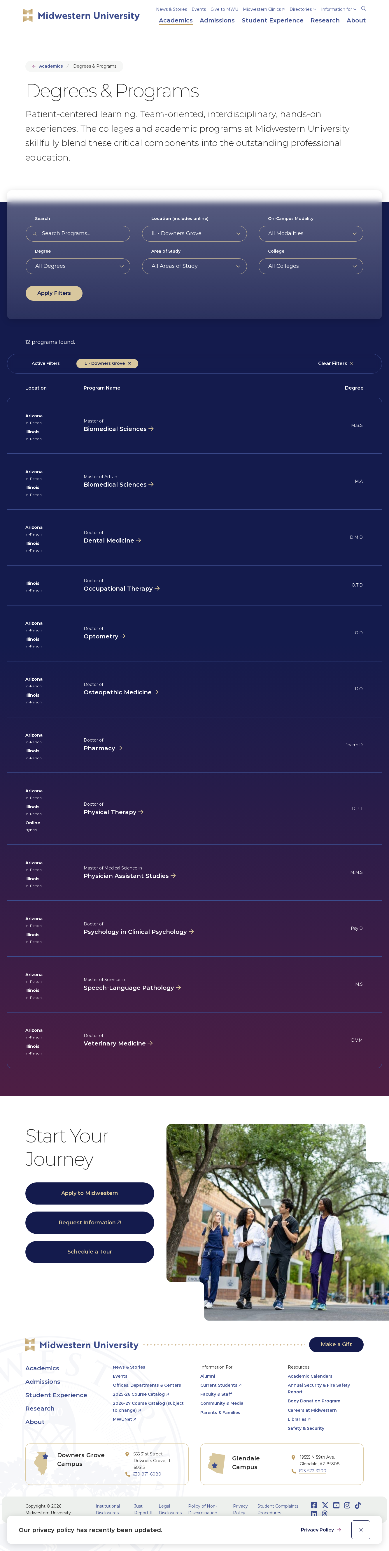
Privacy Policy (318, 1530)
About (35, 1421)
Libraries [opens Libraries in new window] (297, 1419)
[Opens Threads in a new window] (325, 1514)
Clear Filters (332, 363)
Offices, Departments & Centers (147, 1385)
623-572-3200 (312, 1470)
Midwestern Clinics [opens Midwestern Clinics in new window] (262, 9)
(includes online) (179, 218)
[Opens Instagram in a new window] (347, 1505)
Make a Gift (336, 1344)
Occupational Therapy (118, 588)
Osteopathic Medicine (118, 692)
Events (199, 9)
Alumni (207, 1376)
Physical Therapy (110, 812)
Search (42, 218)
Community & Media (221, 1403)
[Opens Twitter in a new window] (325, 1505)
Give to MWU (224, 9)
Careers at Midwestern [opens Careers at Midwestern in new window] (312, 1410)
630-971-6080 (147, 1474)
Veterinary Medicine (115, 1043)
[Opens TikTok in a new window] (358, 1505)
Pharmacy (99, 748)
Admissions (42, 1381)
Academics (51, 66)
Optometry (101, 636)
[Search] (363, 7)
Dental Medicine (109, 540)
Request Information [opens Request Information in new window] (87, 1222)
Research (40, 1408)
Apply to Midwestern (89, 1193)
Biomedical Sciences (115, 428)
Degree (43, 251)
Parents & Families (220, 1412)
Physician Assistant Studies (126, 875)
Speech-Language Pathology (129, 987)
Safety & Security (306, 1428)
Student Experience (56, 1395)
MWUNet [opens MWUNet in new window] (122, 1419)
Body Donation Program (314, 1401)
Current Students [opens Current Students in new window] (218, 1385)
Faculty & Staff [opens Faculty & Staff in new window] (216, 1394)
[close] (360, 1529)
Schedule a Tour (89, 1252)
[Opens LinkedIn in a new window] (314, 1514)
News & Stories (171, 9)
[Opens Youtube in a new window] (336, 1505)
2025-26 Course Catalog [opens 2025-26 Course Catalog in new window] (139, 1394)
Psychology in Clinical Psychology (135, 931)
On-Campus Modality (290, 218)
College (276, 251)
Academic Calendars (310, 1376)
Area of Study (166, 251)
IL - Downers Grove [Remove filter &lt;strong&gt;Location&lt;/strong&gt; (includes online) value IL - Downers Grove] (104, 363)
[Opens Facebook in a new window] (314, 1505)
